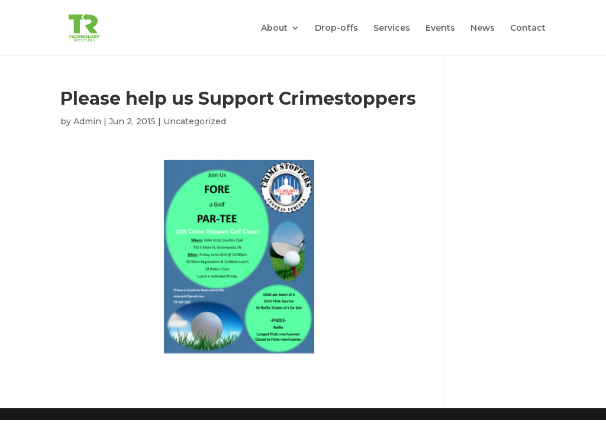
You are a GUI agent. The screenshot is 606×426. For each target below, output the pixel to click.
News (482, 28)
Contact (528, 28)
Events (440, 28)
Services (391, 28)
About (274, 28)
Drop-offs (336, 28)
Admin (87, 121)
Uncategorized (194, 121)
